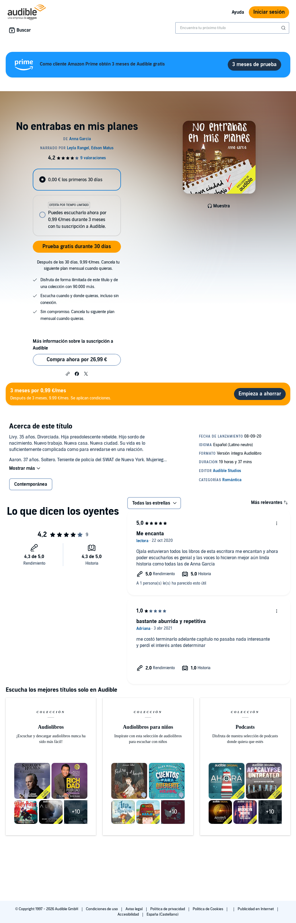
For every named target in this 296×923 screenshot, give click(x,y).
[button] (67, 373)
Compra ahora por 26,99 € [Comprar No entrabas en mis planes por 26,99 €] (77, 360)
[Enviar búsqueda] (284, 28)
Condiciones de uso (102, 909)
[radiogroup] (77, 202)
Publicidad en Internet (256, 909)
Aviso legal (134, 909)
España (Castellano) (162, 914)
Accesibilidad (129, 914)
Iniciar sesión (269, 12)
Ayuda (238, 12)
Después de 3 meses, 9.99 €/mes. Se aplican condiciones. (60, 394)
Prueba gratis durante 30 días (76, 247)
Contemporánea (30, 484)
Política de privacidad (168, 909)
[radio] (77, 180)
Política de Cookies (208, 909)
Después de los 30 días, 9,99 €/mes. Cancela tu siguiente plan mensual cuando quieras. (78, 265)
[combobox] (232, 28)
